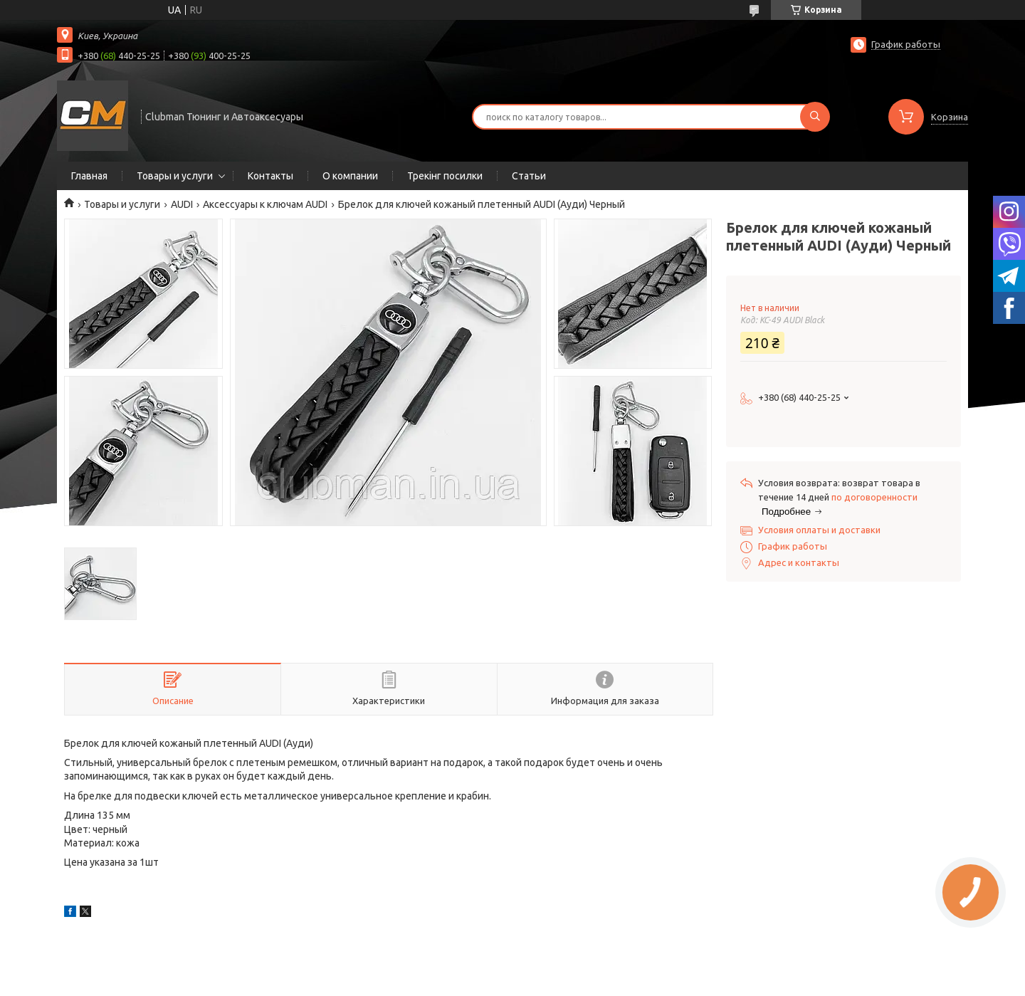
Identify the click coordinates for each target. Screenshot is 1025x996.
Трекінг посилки (445, 176)
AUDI (182, 204)
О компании (350, 176)
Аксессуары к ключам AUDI (265, 204)
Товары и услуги (175, 176)
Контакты (270, 176)
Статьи (529, 176)
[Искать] (815, 117)
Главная (89, 176)
